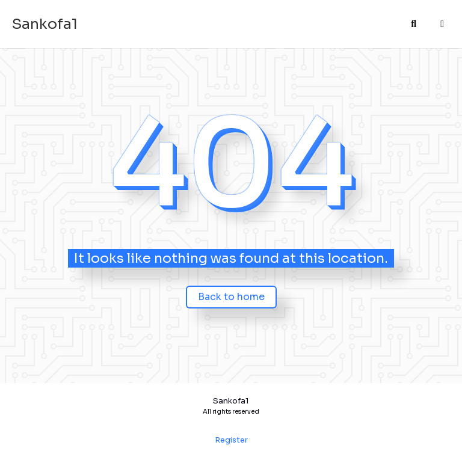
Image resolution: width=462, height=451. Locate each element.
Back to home (231, 296)
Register (231, 440)
